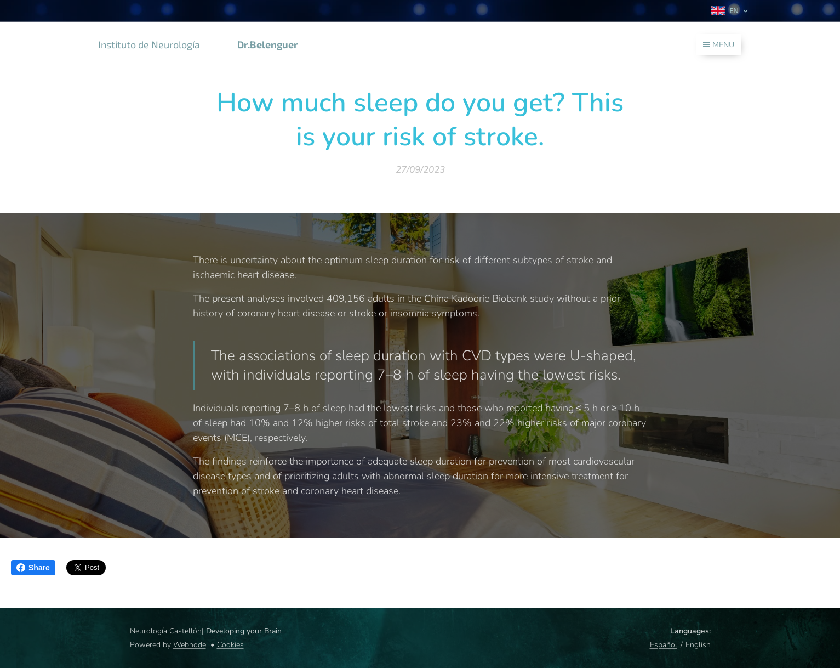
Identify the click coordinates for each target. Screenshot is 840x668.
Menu (718, 44)
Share (33, 567)
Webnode (189, 644)
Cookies (230, 644)
